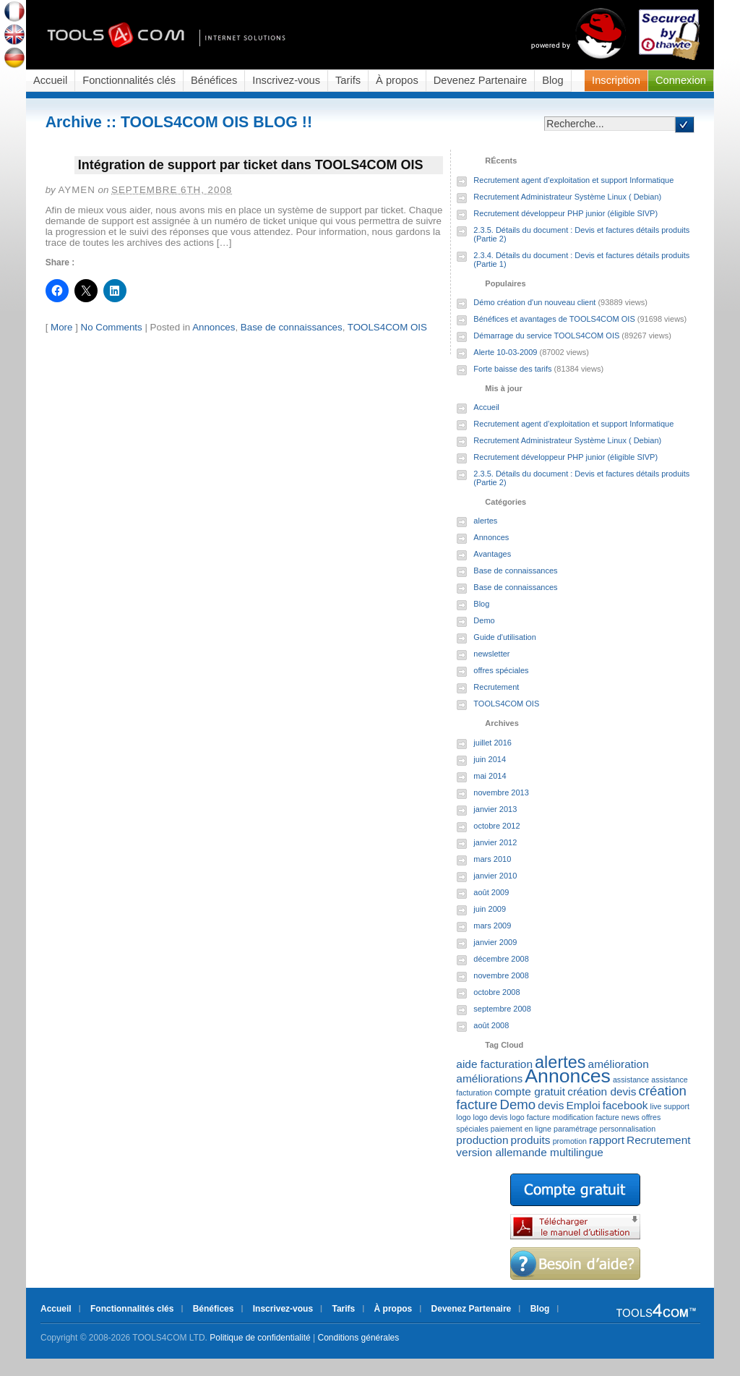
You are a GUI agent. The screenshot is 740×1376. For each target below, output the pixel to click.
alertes (485, 520)
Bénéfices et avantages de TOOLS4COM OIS (553, 319)
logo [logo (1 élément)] (463, 1117)
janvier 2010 (495, 875)
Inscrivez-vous (286, 80)
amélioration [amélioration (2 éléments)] (618, 1064)
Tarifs (348, 80)
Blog (552, 80)
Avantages (492, 554)
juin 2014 (489, 759)
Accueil (50, 80)
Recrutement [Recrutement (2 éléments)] (658, 1140)
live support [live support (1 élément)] (670, 1106)
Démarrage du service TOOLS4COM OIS (546, 335)
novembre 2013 (500, 792)
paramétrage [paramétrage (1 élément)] (575, 1128)
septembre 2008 (502, 1008)
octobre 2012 (496, 825)
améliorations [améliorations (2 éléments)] (489, 1078)
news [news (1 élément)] (630, 1117)
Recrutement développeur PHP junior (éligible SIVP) (565, 213)
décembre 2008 (500, 958)
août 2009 (491, 892)
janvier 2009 (495, 942)
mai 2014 (489, 776)
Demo (483, 620)
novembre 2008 (500, 975)
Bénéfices (214, 80)
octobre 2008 (496, 992)
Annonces (213, 327)
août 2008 (491, 1025)
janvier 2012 (495, 842)
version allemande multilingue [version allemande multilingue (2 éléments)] (529, 1152)
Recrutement (496, 687)
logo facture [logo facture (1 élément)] (530, 1117)
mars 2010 (492, 859)
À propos (397, 80)
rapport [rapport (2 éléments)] (606, 1140)
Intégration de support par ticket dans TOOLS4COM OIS (250, 165)
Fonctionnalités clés (129, 80)
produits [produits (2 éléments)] (531, 1140)
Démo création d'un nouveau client (534, 302)
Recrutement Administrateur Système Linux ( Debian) (567, 196)
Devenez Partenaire (481, 80)
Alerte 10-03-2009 (505, 352)
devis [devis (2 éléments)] (551, 1105)
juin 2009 (489, 909)
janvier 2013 (495, 809)
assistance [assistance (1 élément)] (631, 1079)
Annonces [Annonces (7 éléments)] (568, 1076)
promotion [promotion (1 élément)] (570, 1141)
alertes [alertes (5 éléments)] (560, 1062)
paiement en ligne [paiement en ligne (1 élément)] (521, 1128)
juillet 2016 (492, 742)
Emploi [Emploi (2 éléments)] (583, 1105)
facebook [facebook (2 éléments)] (625, 1105)
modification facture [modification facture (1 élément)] (585, 1117)
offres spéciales (500, 670)
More (61, 327)
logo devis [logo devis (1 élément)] (490, 1117)
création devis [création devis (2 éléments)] (601, 1091)
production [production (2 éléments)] (482, 1140)
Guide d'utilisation (504, 637)
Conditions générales (359, 1338)
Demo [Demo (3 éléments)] (517, 1104)
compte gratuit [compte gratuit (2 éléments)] (529, 1091)
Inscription (616, 80)
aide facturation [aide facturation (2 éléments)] (494, 1064)
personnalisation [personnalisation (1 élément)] (628, 1128)
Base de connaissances (292, 327)
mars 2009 (492, 925)
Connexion (680, 80)
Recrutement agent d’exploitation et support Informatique (573, 180)
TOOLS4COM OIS (387, 327)
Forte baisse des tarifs (512, 368)
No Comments (111, 327)
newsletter (491, 653)
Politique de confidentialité (260, 1338)
